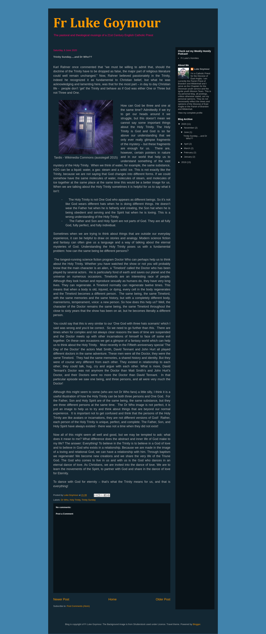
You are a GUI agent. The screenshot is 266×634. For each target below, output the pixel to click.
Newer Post (61, 599)
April (186, 144)
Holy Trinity (75, 500)
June (186, 132)
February (189, 152)
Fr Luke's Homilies (190, 58)
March (187, 148)
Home (112, 599)
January (188, 156)
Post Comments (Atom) (78, 606)
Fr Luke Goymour (107, 23)
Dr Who (65, 500)
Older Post (163, 599)
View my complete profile (190, 113)
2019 (184, 162)
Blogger (196, 624)
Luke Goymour (202, 69)
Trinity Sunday (89, 500)
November (189, 127)
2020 (184, 124)
